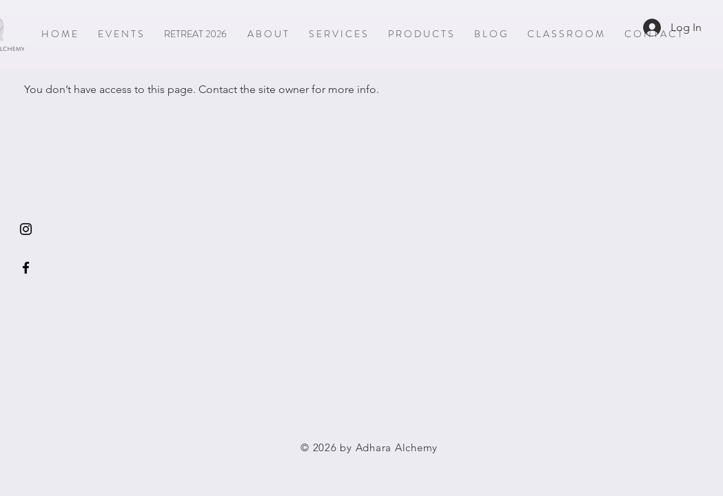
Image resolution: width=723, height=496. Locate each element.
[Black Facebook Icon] (26, 268)
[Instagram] (26, 229)
